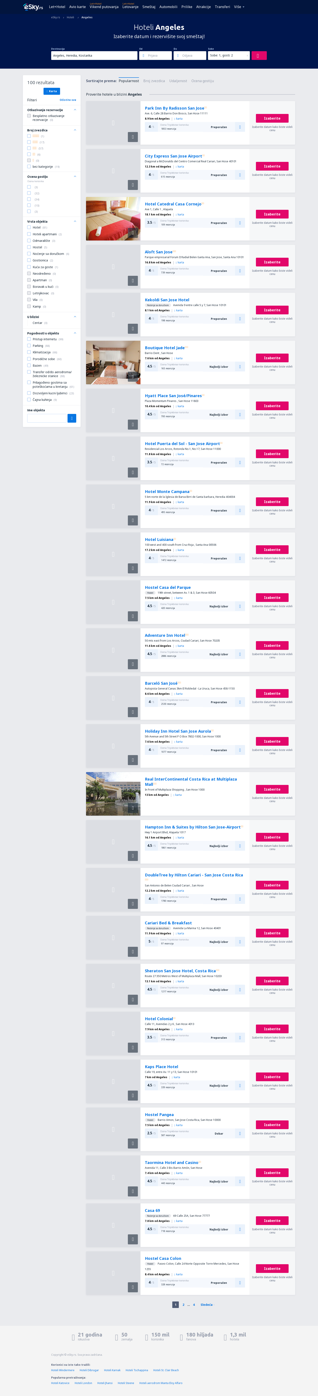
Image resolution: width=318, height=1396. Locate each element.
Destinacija (58, 48)
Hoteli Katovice (60, 1383)
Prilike (186, 6)
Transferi (222, 6)
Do (175, 48)
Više (237, 6)
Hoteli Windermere (62, 1370)
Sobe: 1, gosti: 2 (221, 55)
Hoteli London (83, 1383)
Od (140, 48)
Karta (52, 91)
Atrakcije (203, 6)
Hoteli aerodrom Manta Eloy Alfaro (161, 1383)
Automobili (168, 6)
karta (178, 118)
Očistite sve (68, 100)
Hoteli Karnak (112, 1370)
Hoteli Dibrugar (89, 1370)
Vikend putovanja (104, 6)
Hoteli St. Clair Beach (166, 1370)
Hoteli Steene (126, 1383)
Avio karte (77, 6)
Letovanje (130, 6)
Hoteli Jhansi (105, 1383)
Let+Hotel (57, 6)
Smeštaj (149, 6)
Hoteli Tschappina (137, 1370)
